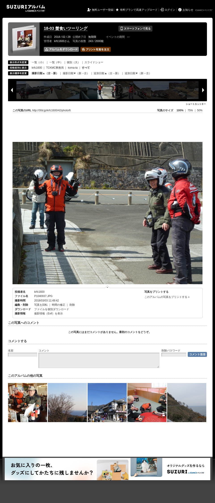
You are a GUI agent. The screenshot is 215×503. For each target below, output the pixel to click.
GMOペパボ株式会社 (204, 10)
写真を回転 (41, 304)
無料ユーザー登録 (102, 9)
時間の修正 (58, 304)
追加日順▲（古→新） (107, 73)
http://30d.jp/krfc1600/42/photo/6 (51, 110)
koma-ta (73, 67)
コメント (44, 350)
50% (199, 110)
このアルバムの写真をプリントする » (167, 297)
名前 (10, 350)
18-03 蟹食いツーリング (65, 28)
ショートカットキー (196, 104)
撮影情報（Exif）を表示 (48, 313)
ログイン (169, 9)
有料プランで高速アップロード (139, 9)
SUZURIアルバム (25, 8)
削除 (72, 304)
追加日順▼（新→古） (138, 73)
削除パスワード (171, 350)
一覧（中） (56, 62)
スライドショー (93, 62)
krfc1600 (37, 67)
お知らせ (188, 9)
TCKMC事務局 (55, 67)
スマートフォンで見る (135, 29)
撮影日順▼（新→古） (76, 73)
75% (191, 110)
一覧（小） (38, 62)
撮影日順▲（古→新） (45, 73)
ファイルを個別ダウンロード (51, 309)
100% (180, 110)
